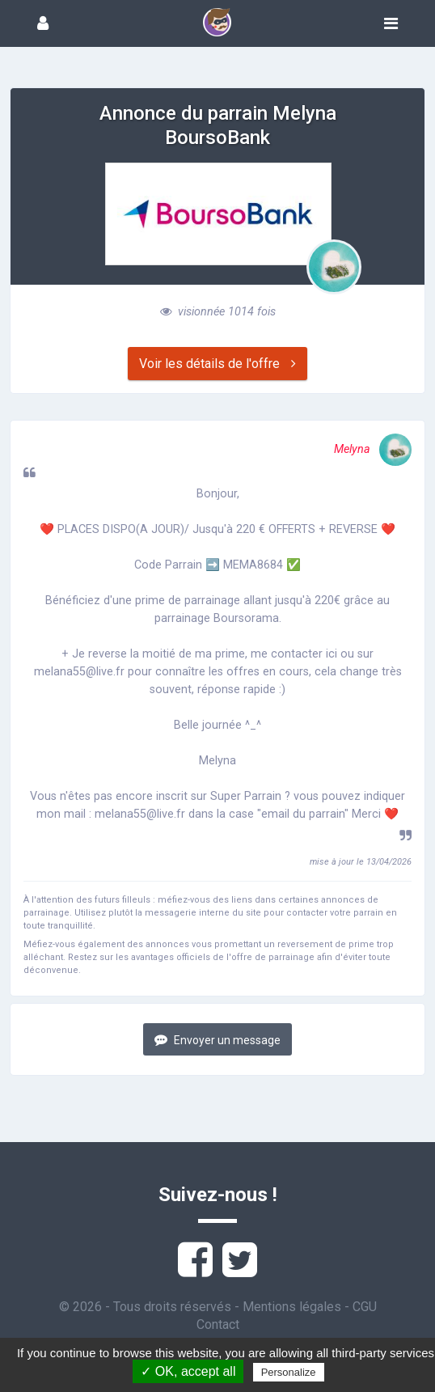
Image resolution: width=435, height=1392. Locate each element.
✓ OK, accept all (188, 1371)
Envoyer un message (217, 1040)
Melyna (373, 449)
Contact (217, 1324)
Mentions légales (292, 1306)
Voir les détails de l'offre (217, 363)
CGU (365, 1306)
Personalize (288, 1372)
